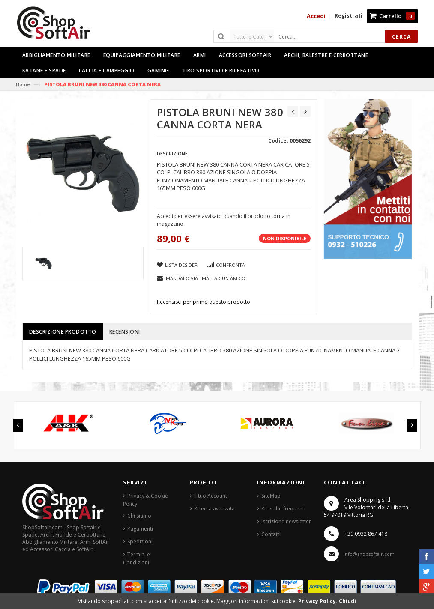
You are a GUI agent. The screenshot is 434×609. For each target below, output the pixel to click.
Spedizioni (140, 541)
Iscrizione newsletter (286, 521)
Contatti (271, 534)
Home (23, 84)
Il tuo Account (210, 495)
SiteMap (271, 495)
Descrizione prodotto (62, 331)
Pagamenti (140, 528)
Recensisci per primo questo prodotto (203, 301)
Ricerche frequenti (283, 508)
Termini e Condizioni (136, 558)
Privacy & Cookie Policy (145, 500)
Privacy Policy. (318, 601)
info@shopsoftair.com (369, 554)
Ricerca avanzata (214, 508)
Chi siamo (139, 515)
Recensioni (124, 331)
